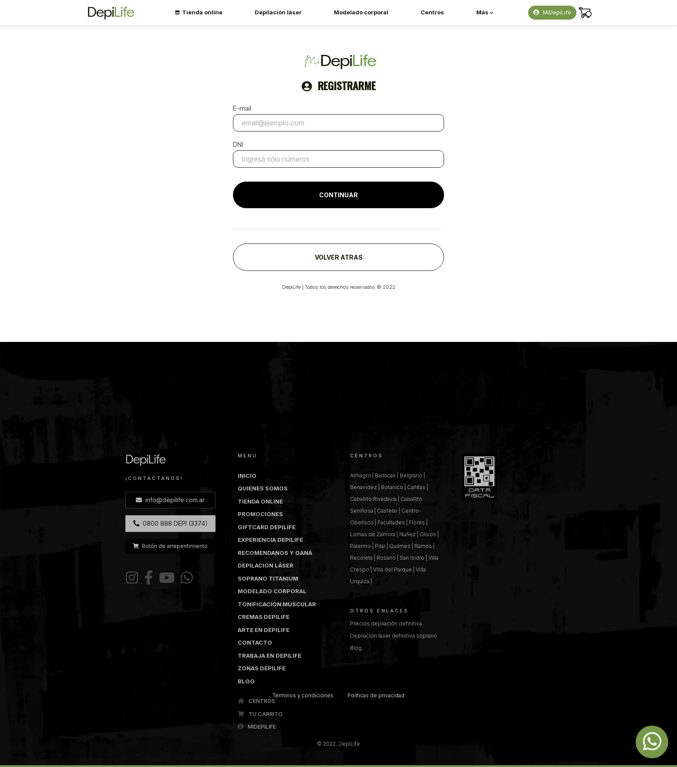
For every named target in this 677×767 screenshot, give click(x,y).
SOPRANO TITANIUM (268, 694)
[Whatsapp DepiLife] (652, 742)
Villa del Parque (392, 686)
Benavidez (363, 603)
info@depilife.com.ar (170, 616)
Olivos (428, 650)
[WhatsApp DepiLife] (185, 694)
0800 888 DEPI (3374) (170, 639)
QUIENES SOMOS (263, 604)
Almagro (360, 591)
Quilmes (400, 662)
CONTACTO (255, 759)
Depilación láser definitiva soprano (393, 752)
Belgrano (411, 591)
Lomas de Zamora (372, 650)
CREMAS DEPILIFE (264, 733)
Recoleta (361, 674)
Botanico (392, 603)
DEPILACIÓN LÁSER (265, 682)
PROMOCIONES (260, 630)
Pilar (380, 662)
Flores (417, 638)
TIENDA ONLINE (260, 617)
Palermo (360, 662)
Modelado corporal (361, 12)
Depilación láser (278, 12)
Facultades (391, 638)
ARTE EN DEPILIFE (264, 746)
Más (484, 12)
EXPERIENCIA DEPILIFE (270, 656)
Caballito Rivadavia (373, 615)
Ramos (423, 662)
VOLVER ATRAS (339, 257)
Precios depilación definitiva (386, 740)
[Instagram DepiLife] (131, 694)
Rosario (386, 674)
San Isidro (412, 674)
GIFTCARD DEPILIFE (267, 643)
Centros (432, 12)
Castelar (387, 627)
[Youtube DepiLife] (165, 694)
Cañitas (416, 603)
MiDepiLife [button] (552, 12)
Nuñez (407, 650)
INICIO (247, 591)
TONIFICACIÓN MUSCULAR (277, 720)
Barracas (385, 591)
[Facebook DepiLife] (146, 694)
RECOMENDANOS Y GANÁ (275, 669)
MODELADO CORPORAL (272, 707)
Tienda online (198, 12)
